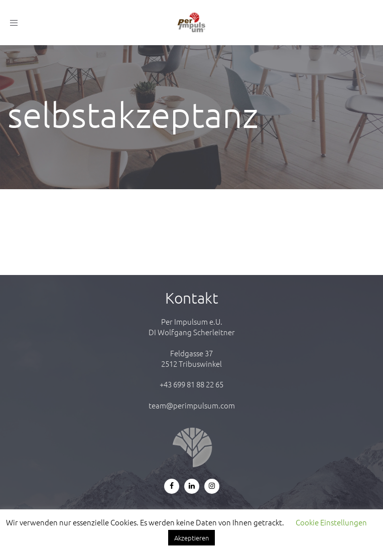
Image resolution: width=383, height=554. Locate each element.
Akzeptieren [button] (191, 537)
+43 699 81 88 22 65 (191, 384)
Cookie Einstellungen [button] (331, 522)
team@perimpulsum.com (192, 405)
